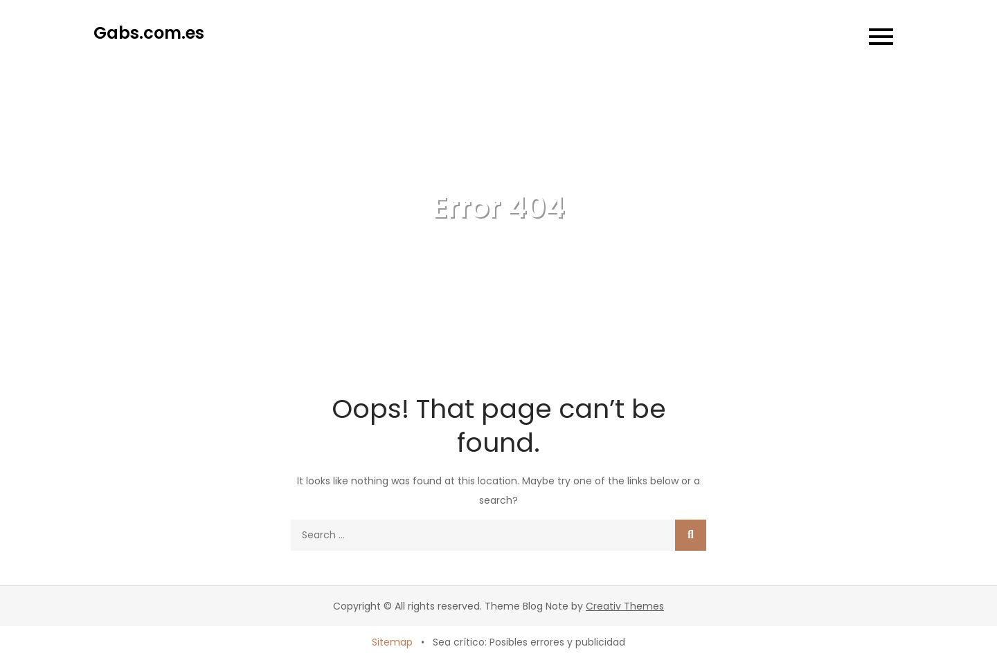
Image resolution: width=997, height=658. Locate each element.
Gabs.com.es (148, 32)
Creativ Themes (625, 606)
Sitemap (392, 642)
